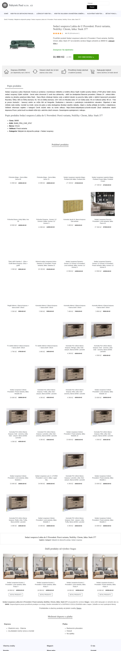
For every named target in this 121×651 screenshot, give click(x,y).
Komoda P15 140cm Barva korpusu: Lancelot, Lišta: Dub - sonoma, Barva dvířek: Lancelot (46, 434)
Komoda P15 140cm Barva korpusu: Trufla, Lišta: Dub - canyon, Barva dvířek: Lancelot (46, 391)
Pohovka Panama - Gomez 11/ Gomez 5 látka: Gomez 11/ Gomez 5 (46, 221)
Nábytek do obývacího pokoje (21, 13)
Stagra (88, 41)
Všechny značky (9, 646)
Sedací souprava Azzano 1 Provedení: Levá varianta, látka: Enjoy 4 (75, 584)
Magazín (50, 646)
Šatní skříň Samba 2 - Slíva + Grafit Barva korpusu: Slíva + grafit (18, 263)
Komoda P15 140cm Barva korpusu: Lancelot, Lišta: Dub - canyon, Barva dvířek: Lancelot (74, 478)
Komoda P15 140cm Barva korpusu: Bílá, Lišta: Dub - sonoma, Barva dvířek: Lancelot (74, 391)
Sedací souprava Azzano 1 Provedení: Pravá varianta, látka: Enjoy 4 (105, 584)
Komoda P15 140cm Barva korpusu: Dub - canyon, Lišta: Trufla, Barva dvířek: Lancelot (74, 520)
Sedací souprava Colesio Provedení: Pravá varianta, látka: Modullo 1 (103, 478)
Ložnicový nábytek (44, 13)
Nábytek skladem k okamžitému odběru (69, 13)
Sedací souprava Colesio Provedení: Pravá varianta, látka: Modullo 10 (74, 434)
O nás (93, 646)
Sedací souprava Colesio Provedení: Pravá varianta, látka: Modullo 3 (103, 520)
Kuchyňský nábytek (94, 13)
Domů (6, 13)
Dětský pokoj (111, 13)
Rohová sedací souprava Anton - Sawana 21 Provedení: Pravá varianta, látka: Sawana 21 (46, 263)
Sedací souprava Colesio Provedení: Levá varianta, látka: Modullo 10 (102, 391)
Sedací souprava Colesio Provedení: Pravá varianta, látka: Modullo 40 (18, 391)
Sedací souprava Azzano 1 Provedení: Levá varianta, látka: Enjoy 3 (15, 584)
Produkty (10, 19)
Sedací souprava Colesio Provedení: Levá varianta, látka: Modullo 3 (46, 520)
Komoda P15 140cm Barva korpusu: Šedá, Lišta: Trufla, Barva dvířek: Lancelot (18, 520)
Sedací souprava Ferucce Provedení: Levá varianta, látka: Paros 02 (102, 221)
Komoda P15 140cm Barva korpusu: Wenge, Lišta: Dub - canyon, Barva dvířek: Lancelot (74, 347)
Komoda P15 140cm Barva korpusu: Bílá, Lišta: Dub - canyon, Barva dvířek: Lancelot (103, 434)
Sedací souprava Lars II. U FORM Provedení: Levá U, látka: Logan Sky (46, 478)
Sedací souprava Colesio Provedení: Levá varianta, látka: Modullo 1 (18, 478)
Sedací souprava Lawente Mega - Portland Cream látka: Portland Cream (103, 179)
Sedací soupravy (76, 540)
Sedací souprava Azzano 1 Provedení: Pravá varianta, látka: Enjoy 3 (45, 584)
